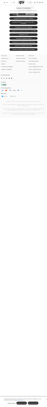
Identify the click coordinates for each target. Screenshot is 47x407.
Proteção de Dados (20, 55)
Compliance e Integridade (6, 69)
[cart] (40, 2)
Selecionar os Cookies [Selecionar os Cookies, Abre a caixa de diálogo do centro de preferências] (11, 403)
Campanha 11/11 (23, 34)
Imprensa (3, 63)
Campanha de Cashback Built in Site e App (23, 42)
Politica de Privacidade (20, 58)
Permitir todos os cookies (33, 403)
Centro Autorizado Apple (33, 61)
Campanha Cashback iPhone (23, 38)
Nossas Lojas (4, 55)
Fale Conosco (31, 55)
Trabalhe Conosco (5, 58)
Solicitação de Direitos (20, 61)
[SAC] (42, 2)
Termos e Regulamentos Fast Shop (36, 66)
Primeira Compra (32, 63)
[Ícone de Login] (35, 2)
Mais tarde (30, 13)
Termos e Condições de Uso (34, 72)
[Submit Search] (14, 2)
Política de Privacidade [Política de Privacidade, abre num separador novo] (18, 400)
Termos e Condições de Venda (35, 69)
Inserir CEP (22, 13)
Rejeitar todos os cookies (21, 403)
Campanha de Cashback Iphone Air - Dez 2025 (23, 31)
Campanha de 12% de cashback (23, 27)
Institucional (3, 61)
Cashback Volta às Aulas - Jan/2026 (23, 18)
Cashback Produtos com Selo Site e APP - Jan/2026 (23, 22)
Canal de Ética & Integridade (7, 66)
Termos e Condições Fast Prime (23, 45)
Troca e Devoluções (33, 58)
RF (34, 114)
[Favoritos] (37, 2)
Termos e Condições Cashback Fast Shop (23, 49)
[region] (23, 402)
